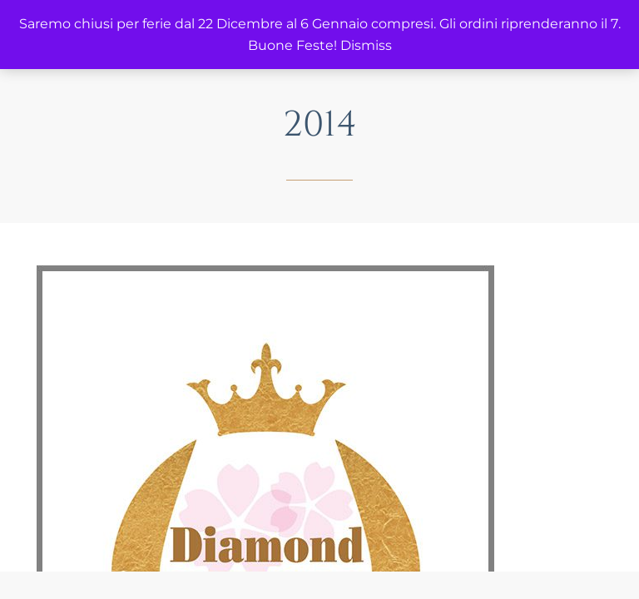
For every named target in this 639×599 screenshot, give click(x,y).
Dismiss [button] (366, 45)
